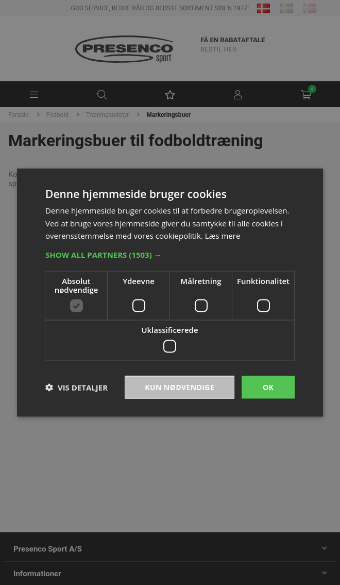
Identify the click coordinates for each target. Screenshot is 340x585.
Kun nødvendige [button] (179, 387)
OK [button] (268, 387)
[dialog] (170, 292)
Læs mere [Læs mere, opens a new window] (223, 236)
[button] (170, 254)
